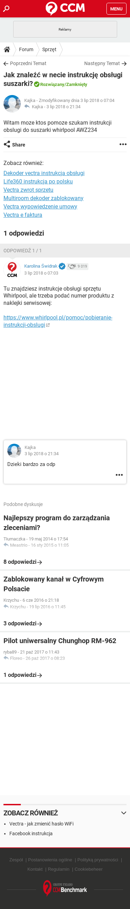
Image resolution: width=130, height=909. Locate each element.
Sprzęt (49, 49)
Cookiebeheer (89, 869)
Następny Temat (102, 63)
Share (18, 145)
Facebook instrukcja (31, 833)
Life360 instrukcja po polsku (38, 181)
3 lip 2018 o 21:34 (63, 106)
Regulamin (58, 869)
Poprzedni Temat (28, 63)
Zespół (16, 859)
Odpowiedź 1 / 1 (22, 250)
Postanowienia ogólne (50, 859)
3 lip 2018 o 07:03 (41, 273)
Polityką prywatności (97, 859)
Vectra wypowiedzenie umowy (40, 206)
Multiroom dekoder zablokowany (43, 198)
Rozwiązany (52, 84)
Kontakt (35, 869)
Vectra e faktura (22, 215)
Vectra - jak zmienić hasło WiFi (41, 824)
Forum (26, 49)
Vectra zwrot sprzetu (28, 190)
